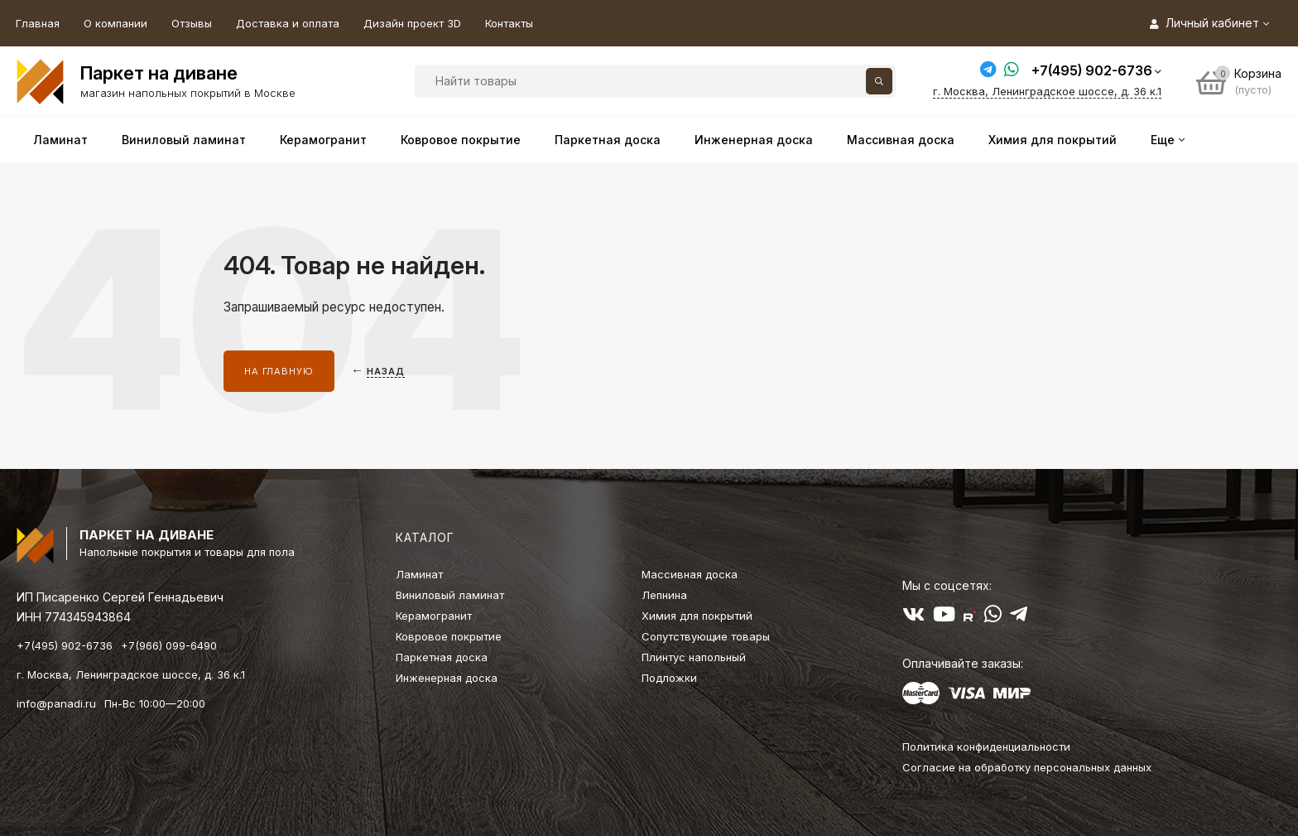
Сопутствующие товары (706, 636)
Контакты (509, 23)
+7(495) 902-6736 (1091, 70)
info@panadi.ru (56, 703)
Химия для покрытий (697, 615)
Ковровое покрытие (449, 636)
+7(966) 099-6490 (169, 645)
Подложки (669, 677)
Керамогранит (434, 615)
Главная (38, 23)
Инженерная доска (447, 677)
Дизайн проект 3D (412, 23)
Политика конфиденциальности (986, 746)
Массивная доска (690, 574)
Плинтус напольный (694, 657)
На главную (279, 371)
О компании (115, 23)
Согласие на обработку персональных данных (1026, 767)
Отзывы (191, 23)
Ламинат (419, 574)
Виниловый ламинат (450, 595)
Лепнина (664, 595)
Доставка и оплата (287, 23)
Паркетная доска (442, 657)
